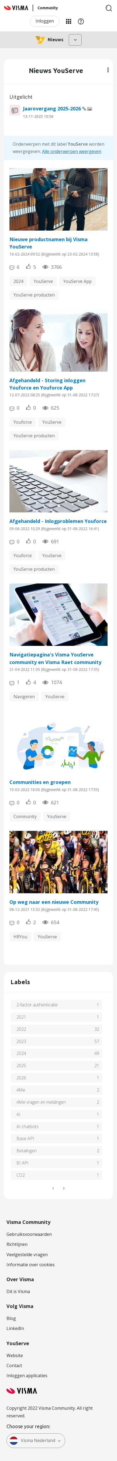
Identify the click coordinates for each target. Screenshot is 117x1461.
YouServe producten (34, 295)
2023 (21, 1041)
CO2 (20, 1175)
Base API (25, 1138)
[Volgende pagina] (63, 1188)
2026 (21, 1078)
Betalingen (26, 1151)
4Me (20, 1090)
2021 (21, 1017)
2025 (21, 1065)
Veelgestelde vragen (27, 1255)
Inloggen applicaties (26, 1376)
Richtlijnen (16, 1244)
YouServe (43, 281)
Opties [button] (108, 70)
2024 (18, 281)
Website (14, 1355)
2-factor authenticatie (37, 1005)
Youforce (22, 422)
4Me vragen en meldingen (41, 1102)
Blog (11, 1318)
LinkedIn (15, 1328)
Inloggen (45, 21)
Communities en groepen (40, 782)
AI (18, 1114)
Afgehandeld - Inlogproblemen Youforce (58, 521)
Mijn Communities (68, 21)
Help (81, 21)
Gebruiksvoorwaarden (29, 1234)
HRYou (20, 937)
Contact (14, 1366)
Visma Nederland (32, 1440)
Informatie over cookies (30, 1265)
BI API (22, 1163)
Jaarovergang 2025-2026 (52, 108)
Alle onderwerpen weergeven (71, 151)
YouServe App (77, 281)
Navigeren (24, 697)
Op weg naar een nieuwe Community (53, 902)
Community (25, 816)
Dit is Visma (18, 1291)
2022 (21, 1029)
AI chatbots (27, 1127)
